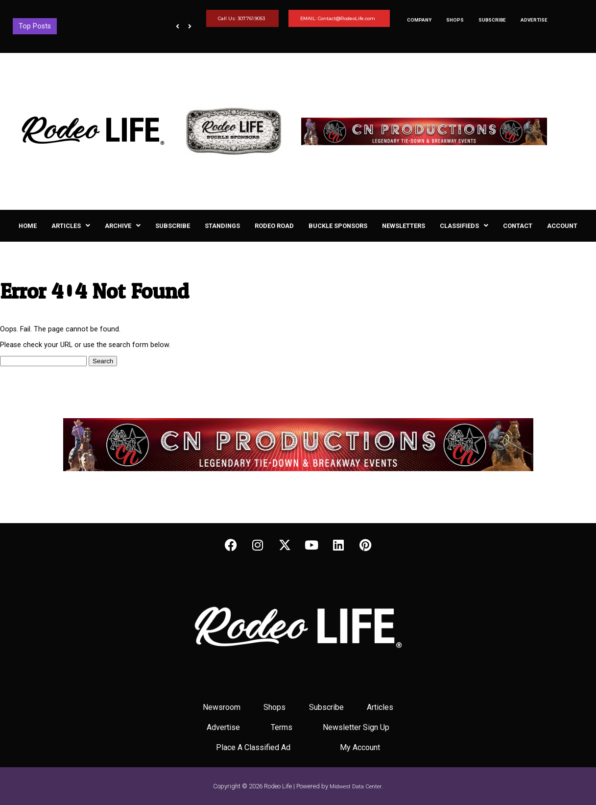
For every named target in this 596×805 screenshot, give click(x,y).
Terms (281, 727)
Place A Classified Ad (253, 747)
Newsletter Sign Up (356, 727)
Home (28, 225)
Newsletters (403, 225)
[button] (70, 226)
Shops (455, 20)
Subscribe (492, 20)
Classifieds (464, 225)
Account (562, 225)
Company (419, 20)
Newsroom (221, 707)
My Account (360, 747)
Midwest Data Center (355, 786)
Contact (517, 225)
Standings (222, 225)
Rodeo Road (274, 225)
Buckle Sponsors (338, 225)
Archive (123, 225)
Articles (70, 225)
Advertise (534, 20)
